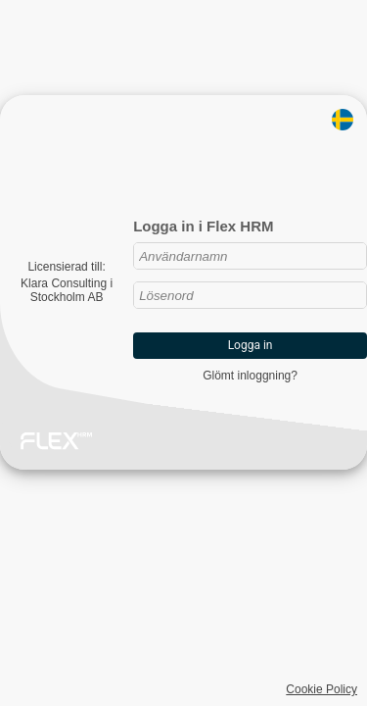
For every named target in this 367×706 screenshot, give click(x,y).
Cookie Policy (321, 689)
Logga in (250, 345)
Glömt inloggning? (250, 375)
